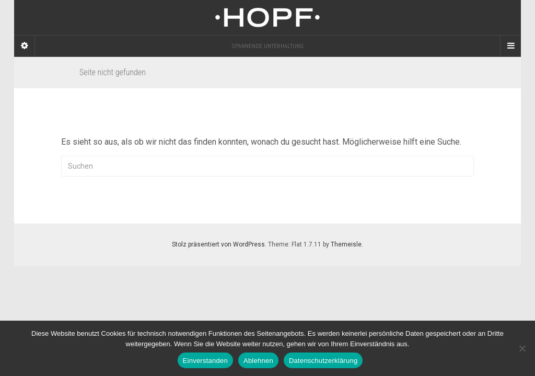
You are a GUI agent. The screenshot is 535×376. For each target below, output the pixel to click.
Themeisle (346, 244)
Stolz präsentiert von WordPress (218, 244)
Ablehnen (258, 361)
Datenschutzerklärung (323, 361)
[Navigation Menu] (510, 46)
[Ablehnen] (522, 348)
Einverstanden (205, 361)
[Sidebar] (24, 46)
